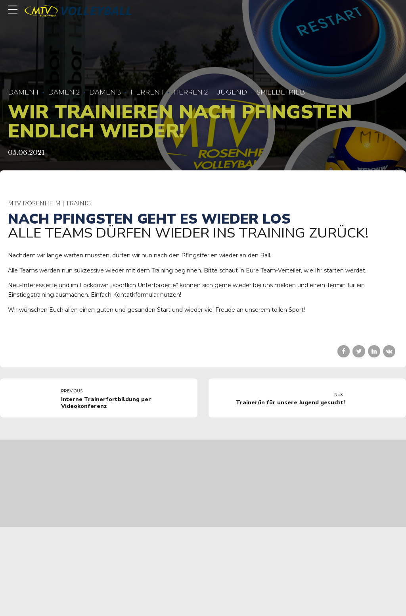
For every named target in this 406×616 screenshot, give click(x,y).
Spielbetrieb (281, 92)
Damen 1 (23, 92)
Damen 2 (64, 92)
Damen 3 (105, 92)
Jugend (232, 92)
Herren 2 (190, 92)
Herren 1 (147, 92)
